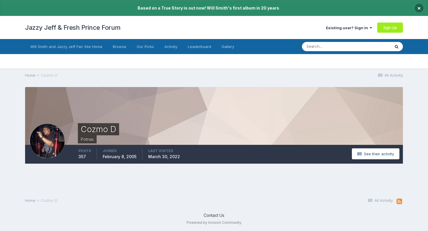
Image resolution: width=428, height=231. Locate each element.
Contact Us (214, 215)
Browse (119, 46)
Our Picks (145, 46)
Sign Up (390, 27)
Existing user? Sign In (349, 27)
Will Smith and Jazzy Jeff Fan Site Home (66, 46)
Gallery (227, 46)
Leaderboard (199, 46)
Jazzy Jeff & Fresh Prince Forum (73, 27)
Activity (170, 46)
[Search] (330, 46)
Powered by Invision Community (214, 222)
